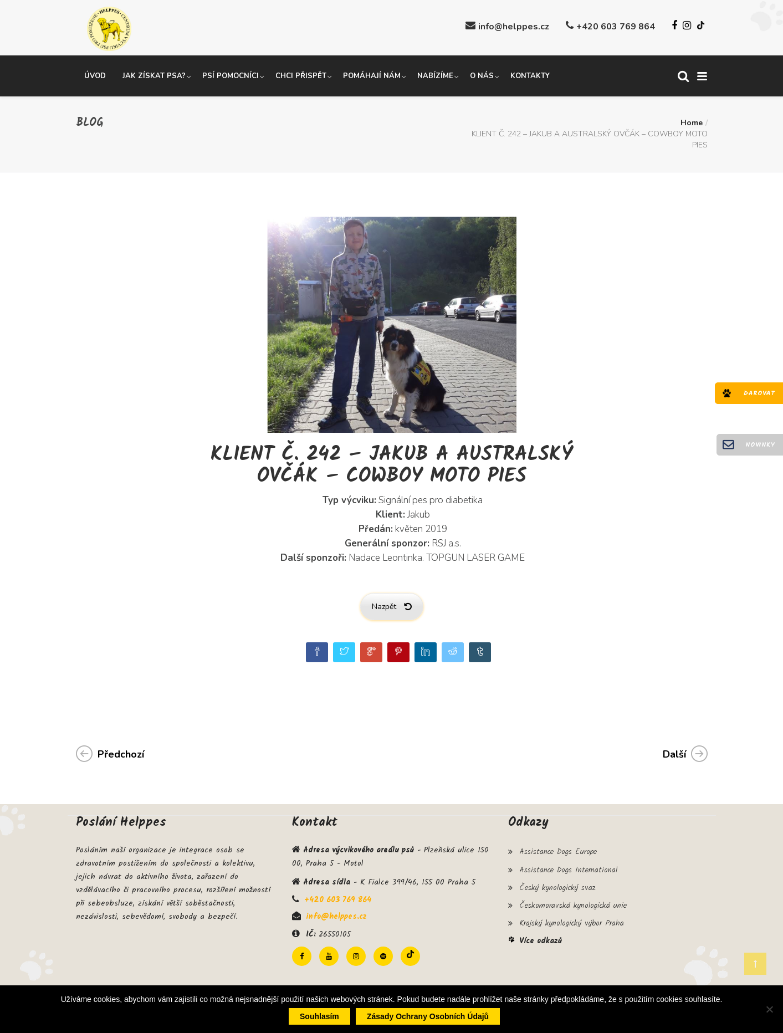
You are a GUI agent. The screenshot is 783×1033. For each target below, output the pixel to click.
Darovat (759, 393)
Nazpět (392, 604)
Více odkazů (540, 930)
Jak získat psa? (154, 74)
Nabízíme (435, 74)
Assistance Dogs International (568, 865)
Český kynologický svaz (557, 881)
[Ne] (769, 1009)
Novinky (760, 444)
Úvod (95, 74)
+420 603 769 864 (615, 27)
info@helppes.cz (513, 27)
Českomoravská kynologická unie (573, 897)
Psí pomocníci (230, 74)
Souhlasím (319, 1016)
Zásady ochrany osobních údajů (428, 1016)
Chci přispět (300, 74)
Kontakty (530, 74)
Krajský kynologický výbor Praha (571, 913)
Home (691, 120)
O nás (482, 74)
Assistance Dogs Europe (558, 849)
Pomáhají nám (372, 74)
